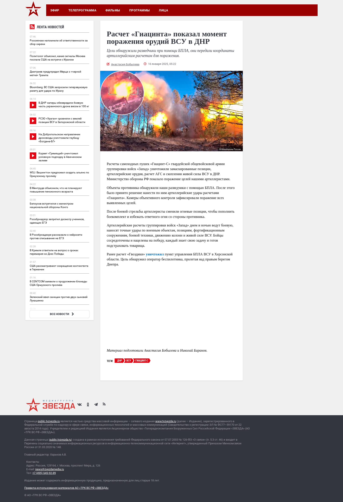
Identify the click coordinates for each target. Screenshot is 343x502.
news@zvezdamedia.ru (49, 469)
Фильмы (112, 10)
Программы (139, 10)
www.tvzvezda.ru (165, 421)
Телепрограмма (82, 10)
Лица (163, 10)
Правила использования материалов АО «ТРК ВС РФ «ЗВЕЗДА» (66, 488)
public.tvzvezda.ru (49, 421)
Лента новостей (47, 27)
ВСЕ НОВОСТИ (62, 314)
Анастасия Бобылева (125, 64)
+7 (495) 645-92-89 (44, 473)
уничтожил (155, 254)
